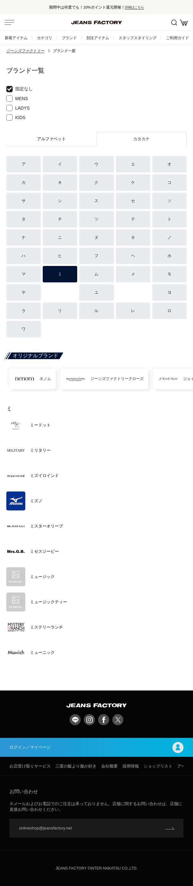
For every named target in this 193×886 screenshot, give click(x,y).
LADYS (18, 108)
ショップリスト (158, 766)
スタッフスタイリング (138, 38)
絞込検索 (174, 23)
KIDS (16, 117)
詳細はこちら (134, 7)
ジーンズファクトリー (25, 51)
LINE (75, 719)
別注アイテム (97, 38)
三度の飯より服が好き (75, 766)
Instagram (89, 719)
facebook (103, 719)
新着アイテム (16, 38)
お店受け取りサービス (30, 766)
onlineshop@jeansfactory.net (45, 828)
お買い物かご (184, 23)
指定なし (19, 89)
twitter (117, 719)
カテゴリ (44, 38)
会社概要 (109, 766)
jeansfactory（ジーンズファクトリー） (96, 22)
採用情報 (130, 766)
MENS (17, 98)
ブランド (69, 38)
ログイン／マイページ (96, 747)
